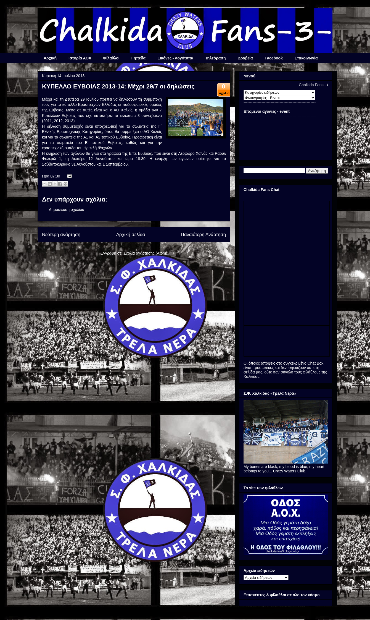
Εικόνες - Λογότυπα (175, 58)
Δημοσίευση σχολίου (66, 209)
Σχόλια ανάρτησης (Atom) (145, 253)
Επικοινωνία (306, 58)
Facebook (274, 58)
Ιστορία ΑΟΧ (79, 58)
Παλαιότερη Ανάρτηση (203, 234)
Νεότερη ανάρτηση (61, 234)
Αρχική (50, 58)
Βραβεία (245, 58)
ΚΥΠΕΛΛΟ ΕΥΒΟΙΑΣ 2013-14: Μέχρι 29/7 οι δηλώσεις (118, 86)
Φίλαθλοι (111, 58)
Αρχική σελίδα (130, 234)
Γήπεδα (138, 58)
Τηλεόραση (215, 58)
